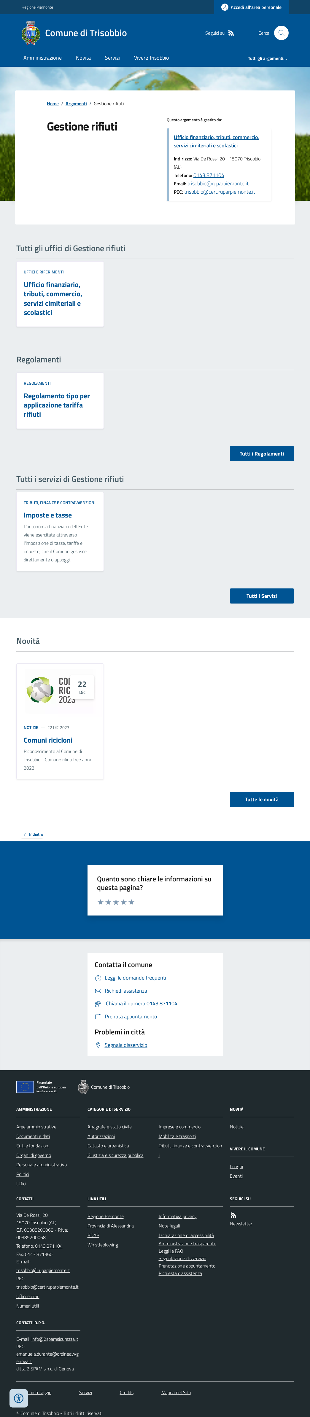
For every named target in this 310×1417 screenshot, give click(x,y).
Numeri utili (27, 1305)
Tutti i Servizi (262, 596)
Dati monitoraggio (33, 1392)
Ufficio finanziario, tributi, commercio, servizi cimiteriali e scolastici (216, 141)
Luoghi (236, 1166)
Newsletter (241, 1223)
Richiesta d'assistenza (180, 1273)
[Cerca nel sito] (278, 33)
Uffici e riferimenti (44, 272)
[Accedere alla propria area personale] (251, 7)
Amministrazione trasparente (187, 1243)
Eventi (236, 1175)
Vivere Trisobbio (151, 58)
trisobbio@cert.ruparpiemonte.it (219, 192)
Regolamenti (37, 383)
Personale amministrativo (41, 1164)
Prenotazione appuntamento (187, 1265)
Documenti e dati (33, 1136)
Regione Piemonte (37, 7)
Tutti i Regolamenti (262, 454)
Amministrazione (42, 58)
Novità (83, 58)
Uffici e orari (27, 1296)
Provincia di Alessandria (111, 1225)
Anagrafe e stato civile (110, 1126)
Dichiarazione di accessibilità (186, 1235)
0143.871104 (208, 175)
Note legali (169, 1225)
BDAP (93, 1235)
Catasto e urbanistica (108, 1145)
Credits (126, 1392)
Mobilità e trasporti (177, 1136)
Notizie (31, 727)
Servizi (112, 58)
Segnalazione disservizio (182, 1258)
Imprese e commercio (180, 1126)
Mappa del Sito (176, 1392)
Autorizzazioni (101, 1136)
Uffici (21, 1183)
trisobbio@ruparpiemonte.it (218, 183)
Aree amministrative (36, 1126)
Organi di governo (33, 1155)
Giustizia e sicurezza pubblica (116, 1155)
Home (53, 103)
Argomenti (76, 103)
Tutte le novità (262, 799)
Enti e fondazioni (32, 1145)
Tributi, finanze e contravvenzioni (60, 502)
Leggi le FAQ (171, 1250)
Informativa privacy (178, 1216)
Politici (22, 1174)
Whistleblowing (103, 1244)
